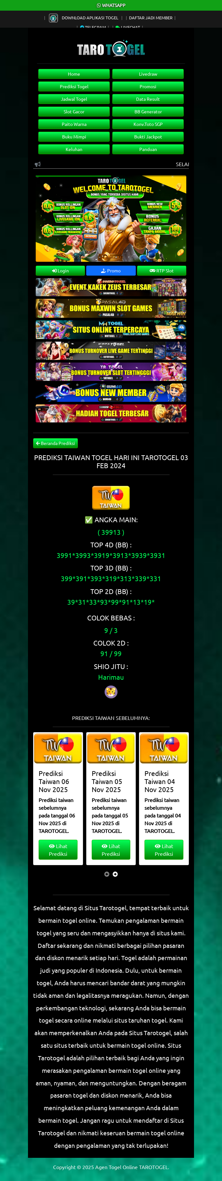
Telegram (93, 27)
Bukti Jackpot (148, 136)
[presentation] (106, 874)
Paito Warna (74, 124)
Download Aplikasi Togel (84, 17)
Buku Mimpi (74, 136)
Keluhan (74, 149)
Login (60, 270)
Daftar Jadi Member (150, 17)
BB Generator (148, 111)
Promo (111, 270)
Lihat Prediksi (58, 850)
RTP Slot (162, 270)
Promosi (148, 86)
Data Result (148, 99)
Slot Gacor (74, 111)
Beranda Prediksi (55, 443)
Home (74, 74)
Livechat (128, 27)
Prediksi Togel (74, 86)
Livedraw (148, 74)
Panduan (148, 149)
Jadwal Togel (74, 99)
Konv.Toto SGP (148, 124)
